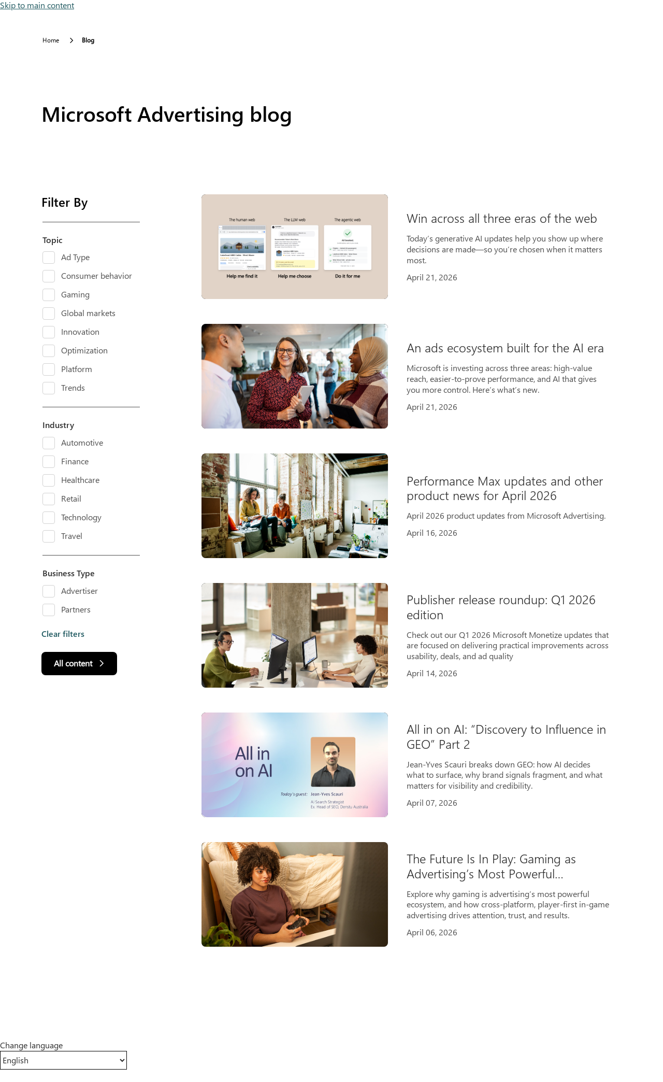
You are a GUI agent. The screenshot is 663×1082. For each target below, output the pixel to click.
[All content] (79, 663)
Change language (31, 1045)
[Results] (414, 570)
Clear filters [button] (62, 634)
